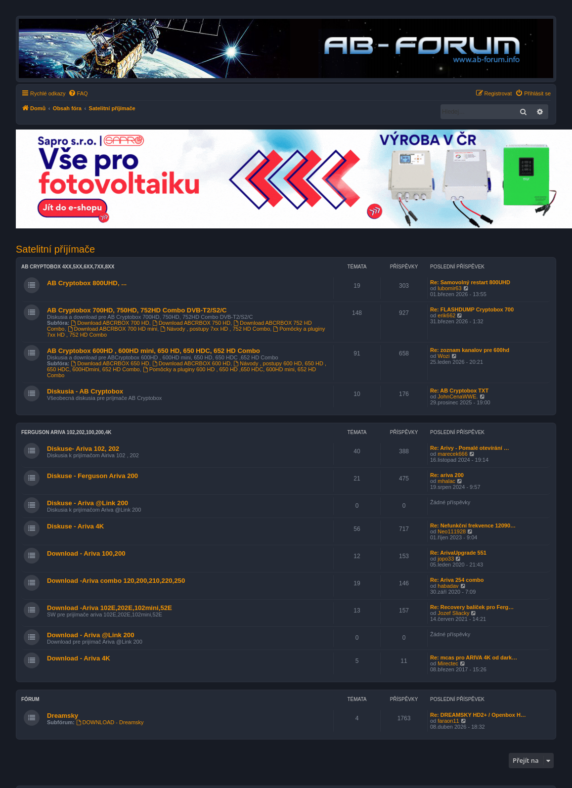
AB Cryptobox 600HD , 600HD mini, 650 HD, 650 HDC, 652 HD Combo (153, 350)
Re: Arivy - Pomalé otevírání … (469, 448)
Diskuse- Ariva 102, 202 (83, 448)
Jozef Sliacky (453, 613)
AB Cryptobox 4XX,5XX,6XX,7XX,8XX (67, 266)
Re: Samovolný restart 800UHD (470, 282)
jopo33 (446, 559)
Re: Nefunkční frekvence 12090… (473, 525)
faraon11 (448, 721)
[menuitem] (78, 93)
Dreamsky (62, 715)
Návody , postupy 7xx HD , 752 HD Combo (215, 329)
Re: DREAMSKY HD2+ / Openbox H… (478, 715)
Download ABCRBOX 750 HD (191, 323)
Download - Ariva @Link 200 (90, 635)
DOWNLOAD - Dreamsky (110, 722)
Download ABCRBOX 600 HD (191, 363)
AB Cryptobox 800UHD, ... (87, 283)
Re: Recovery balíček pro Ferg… (472, 607)
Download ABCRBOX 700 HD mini (113, 329)
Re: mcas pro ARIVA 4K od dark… (473, 657)
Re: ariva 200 (447, 475)
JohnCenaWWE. (458, 396)
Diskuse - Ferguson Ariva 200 (92, 476)
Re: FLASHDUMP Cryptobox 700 (472, 309)
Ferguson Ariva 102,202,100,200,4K (66, 432)
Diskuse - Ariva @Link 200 (87, 503)
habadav (448, 586)
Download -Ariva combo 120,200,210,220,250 (116, 580)
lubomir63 (449, 288)
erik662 (446, 315)
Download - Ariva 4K (78, 658)
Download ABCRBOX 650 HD (110, 363)
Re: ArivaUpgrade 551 (458, 553)
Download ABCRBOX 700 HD (110, 323)
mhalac (446, 481)
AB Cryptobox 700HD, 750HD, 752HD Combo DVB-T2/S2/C (136, 310)
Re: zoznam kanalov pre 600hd (469, 350)
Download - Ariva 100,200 (86, 553)
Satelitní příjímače (55, 249)
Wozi (443, 356)
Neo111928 (452, 531)
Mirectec (448, 663)
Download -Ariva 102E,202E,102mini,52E (109, 608)
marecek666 (453, 454)
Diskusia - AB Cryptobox (85, 391)
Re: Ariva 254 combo (457, 580)
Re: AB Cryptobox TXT (459, 391)
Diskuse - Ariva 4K (75, 526)
